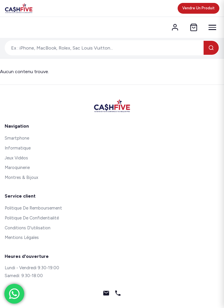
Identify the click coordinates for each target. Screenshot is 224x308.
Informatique (18, 148)
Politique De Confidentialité (32, 218)
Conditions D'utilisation (27, 227)
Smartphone (17, 138)
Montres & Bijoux (21, 177)
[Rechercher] (211, 48)
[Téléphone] (117, 294)
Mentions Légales (22, 237)
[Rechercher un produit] (104, 48)
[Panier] (194, 27)
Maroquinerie (17, 167)
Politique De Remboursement (33, 208)
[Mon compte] (175, 27)
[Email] (106, 294)
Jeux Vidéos (16, 158)
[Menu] (212, 27)
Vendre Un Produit (198, 8)
